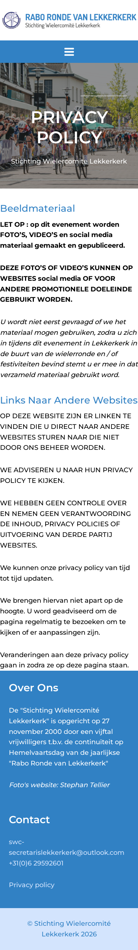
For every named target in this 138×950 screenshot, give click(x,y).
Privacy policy (31, 885)
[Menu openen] (69, 51)
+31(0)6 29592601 (36, 863)
